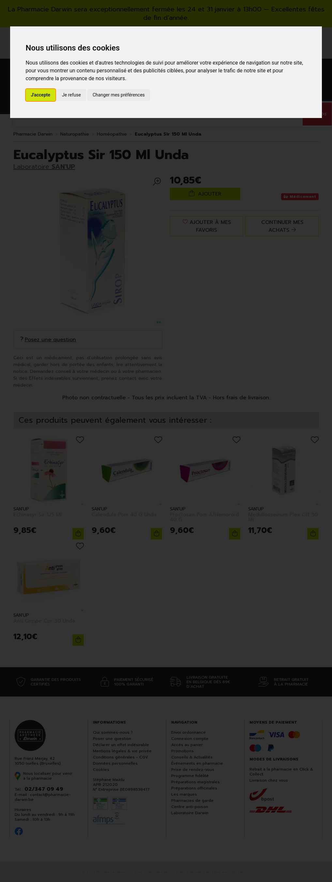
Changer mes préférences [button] (119, 94)
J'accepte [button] (41, 94)
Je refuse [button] (71, 94)
